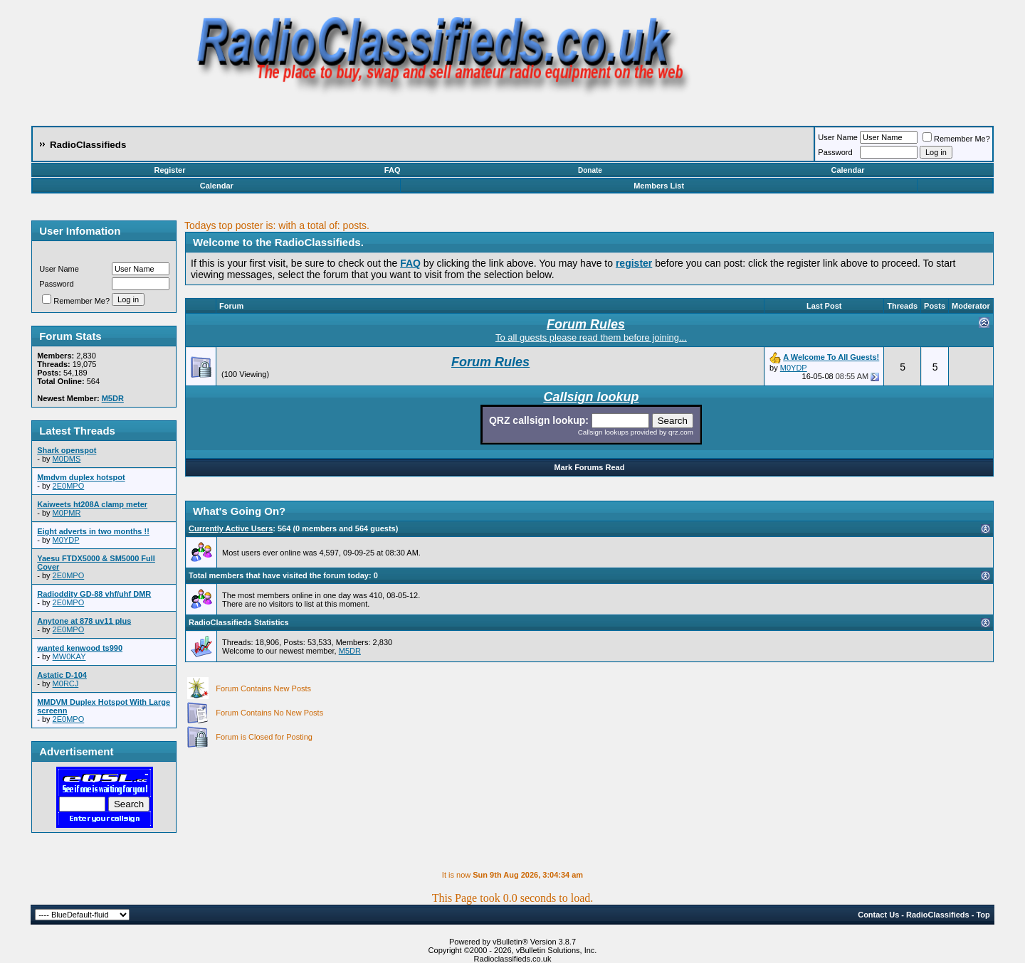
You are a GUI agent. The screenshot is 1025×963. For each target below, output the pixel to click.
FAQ (392, 170)
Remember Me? (956, 138)
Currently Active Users (231, 528)
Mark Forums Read (589, 467)
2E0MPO (69, 486)
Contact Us (878, 914)
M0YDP (66, 540)
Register (169, 170)
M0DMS (67, 458)
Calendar (847, 170)
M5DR (350, 651)
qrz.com (680, 432)
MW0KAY (69, 656)
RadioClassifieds (937, 914)
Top (982, 914)
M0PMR (67, 513)
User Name (838, 137)
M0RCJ (66, 683)
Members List (659, 185)
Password (835, 152)
